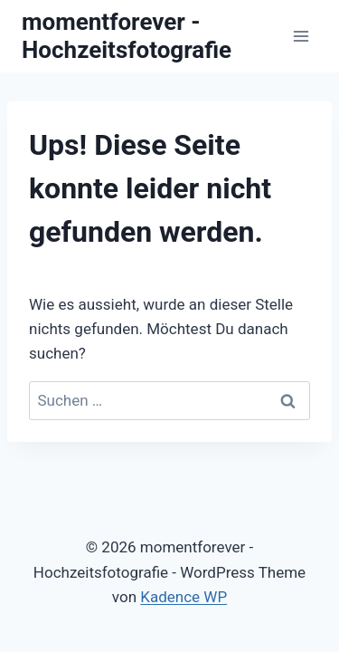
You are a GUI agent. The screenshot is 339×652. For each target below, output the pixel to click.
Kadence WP (183, 597)
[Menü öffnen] (300, 36)
